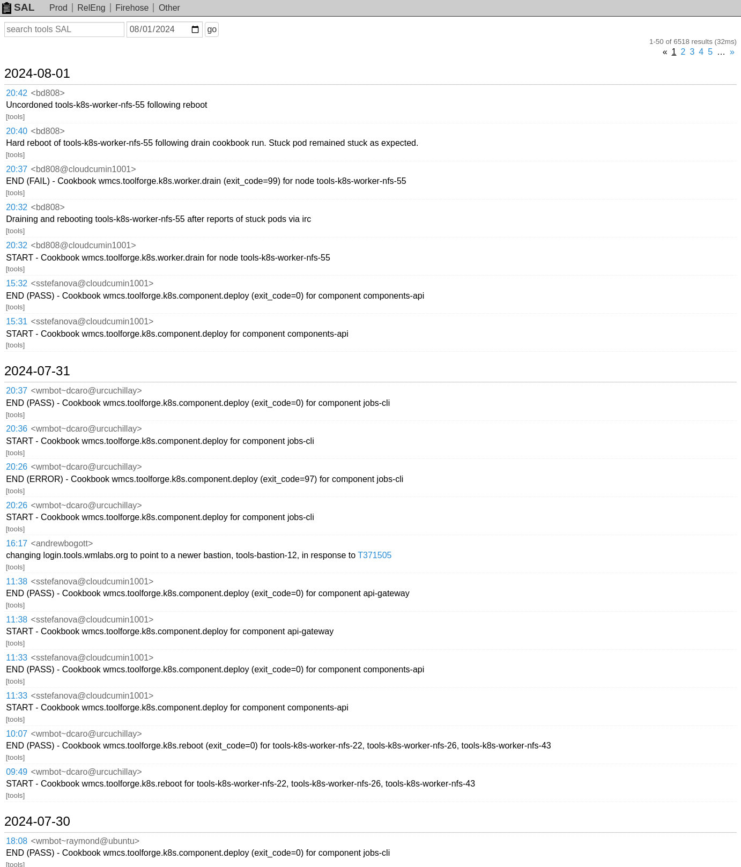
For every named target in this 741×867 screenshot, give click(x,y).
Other (169, 7)
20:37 (16, 169)
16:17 (16, 543)
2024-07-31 (37, 371)
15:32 (16, 283)
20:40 (16, 131)
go (212, 29)
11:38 (16, 581)
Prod (58, 7)
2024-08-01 (37, 73)
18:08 (16, 841)
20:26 (16, 466)
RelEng (91, 7)
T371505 (374, 555)
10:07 (16, 733)
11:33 (16, 657)
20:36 (16, 428)
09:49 (16, 771)
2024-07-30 (37, 821)
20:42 (16, 93)
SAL (18, 7)
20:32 (16, 207)
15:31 (16, 321)
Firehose (132, 7)
